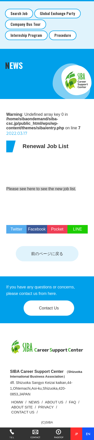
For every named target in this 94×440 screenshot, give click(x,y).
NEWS (34, 402)
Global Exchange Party (57, 13)
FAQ (72, 402)
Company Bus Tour (26, 24)
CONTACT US (22, 412)
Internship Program (26, 35)
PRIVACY (46, 407)
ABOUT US (54, 402)
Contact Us (49, 308)
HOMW (17, 402)
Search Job (19, 13)
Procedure (62, 35)
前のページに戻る (47, 254)
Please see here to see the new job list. (41, 189)
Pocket (57, 229)
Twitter (16, 229)
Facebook (37, 229)
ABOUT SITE (22, 407)
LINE (77, 229)
